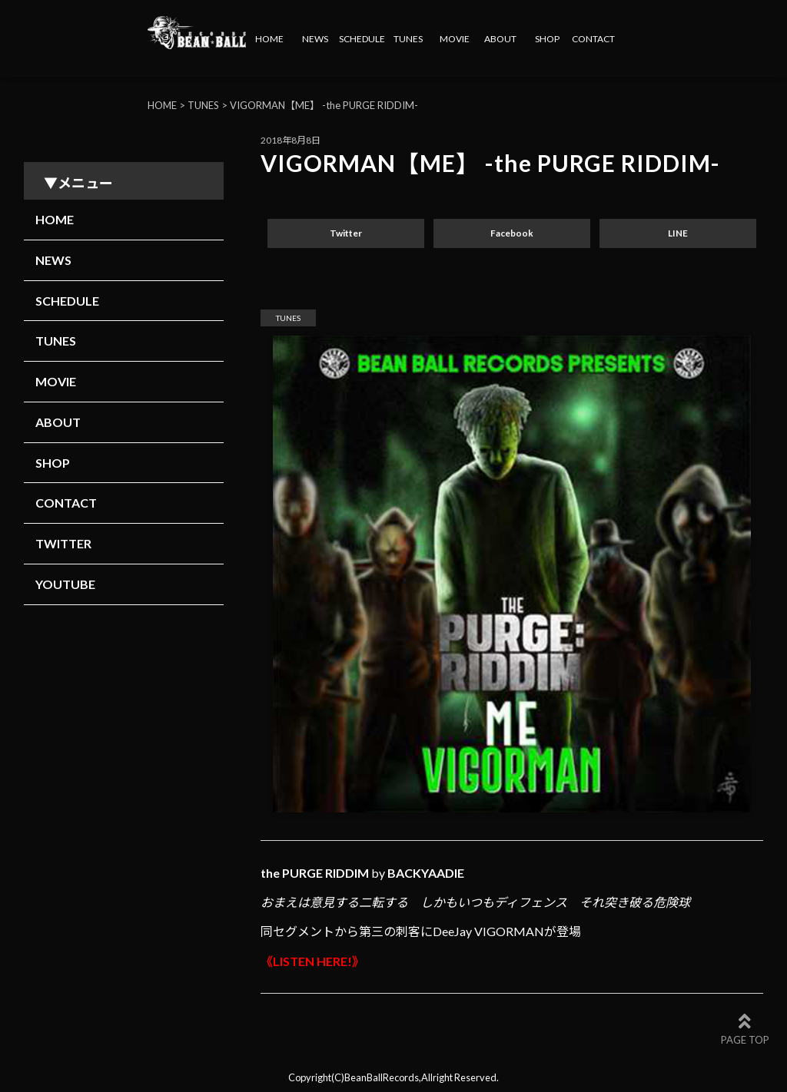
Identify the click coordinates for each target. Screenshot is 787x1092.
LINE (678, 233)
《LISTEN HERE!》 (312, 961)
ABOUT (500, 39)
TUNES (408, 39)
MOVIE (455, 39)
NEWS (315, 39)
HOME (269, 39)
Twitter (346, 233)
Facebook (511, 233)
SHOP (547, 39)
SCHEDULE (362, 39)
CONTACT (593, 39)
